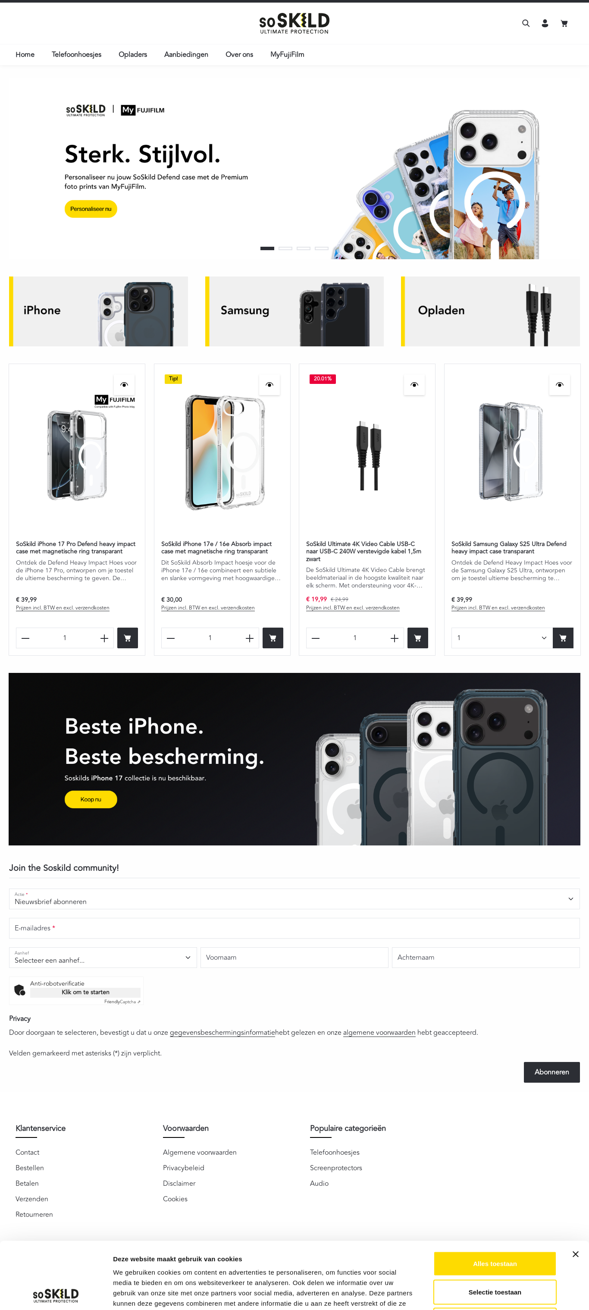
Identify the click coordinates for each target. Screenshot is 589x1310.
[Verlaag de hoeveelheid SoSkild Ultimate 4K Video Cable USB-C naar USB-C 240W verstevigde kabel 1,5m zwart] (315, 638)
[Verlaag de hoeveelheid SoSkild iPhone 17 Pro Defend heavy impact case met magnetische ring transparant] (25, 638)
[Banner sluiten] (576, 1187)
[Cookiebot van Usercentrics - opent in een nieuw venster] (56, 1293)
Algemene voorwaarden (200, 1152)
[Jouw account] (545, 23)
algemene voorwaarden (379, 1032)
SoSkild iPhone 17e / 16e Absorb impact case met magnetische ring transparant (216, 547)
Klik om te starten (86, 992)
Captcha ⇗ (122, 1002)
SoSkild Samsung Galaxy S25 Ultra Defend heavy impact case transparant (509, 547)
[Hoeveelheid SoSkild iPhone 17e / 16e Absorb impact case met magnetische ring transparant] (210, 638)
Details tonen (465, 1293)
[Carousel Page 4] (322, 248)
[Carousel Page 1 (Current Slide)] (267, 248)
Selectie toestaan (495, 1225)
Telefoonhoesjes (335, 1152)
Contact (27, 1152)
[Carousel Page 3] (303, 248)
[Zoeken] (526, 23)
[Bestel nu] (127, 638)
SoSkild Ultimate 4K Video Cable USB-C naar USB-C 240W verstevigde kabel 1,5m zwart (363, 551)
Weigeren (494, 1253)
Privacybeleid (183, 1168)
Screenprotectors (336, 1168)
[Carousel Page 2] (285, 248)
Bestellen (30, 1168)
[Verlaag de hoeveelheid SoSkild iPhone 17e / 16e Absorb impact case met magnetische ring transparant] (170, 638)
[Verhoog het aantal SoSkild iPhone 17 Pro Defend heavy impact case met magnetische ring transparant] (104, 638)
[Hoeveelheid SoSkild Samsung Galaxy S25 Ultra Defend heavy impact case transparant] (502, 638)
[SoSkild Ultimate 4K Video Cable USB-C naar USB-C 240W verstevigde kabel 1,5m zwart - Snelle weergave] (414, 384)
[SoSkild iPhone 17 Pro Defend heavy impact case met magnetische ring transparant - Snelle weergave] (124, 384)
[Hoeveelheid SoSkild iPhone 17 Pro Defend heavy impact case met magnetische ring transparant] (65, 638)
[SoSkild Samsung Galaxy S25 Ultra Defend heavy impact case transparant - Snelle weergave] (559, 384)
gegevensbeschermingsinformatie (222, 1032)
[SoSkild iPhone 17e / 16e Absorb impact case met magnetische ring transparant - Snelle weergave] (269, 384)
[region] (294, 168)
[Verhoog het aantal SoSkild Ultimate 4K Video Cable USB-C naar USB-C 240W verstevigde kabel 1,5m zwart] (394, 638)
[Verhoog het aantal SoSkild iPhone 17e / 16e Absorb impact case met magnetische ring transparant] (249, 638)
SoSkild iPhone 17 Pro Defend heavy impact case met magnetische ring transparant (75, 547)
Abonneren (552, 1072)
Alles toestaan (495, 1196)
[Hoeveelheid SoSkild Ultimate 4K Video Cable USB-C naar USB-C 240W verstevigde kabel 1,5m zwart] (355, 638)
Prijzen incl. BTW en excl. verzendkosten (63, 608)
